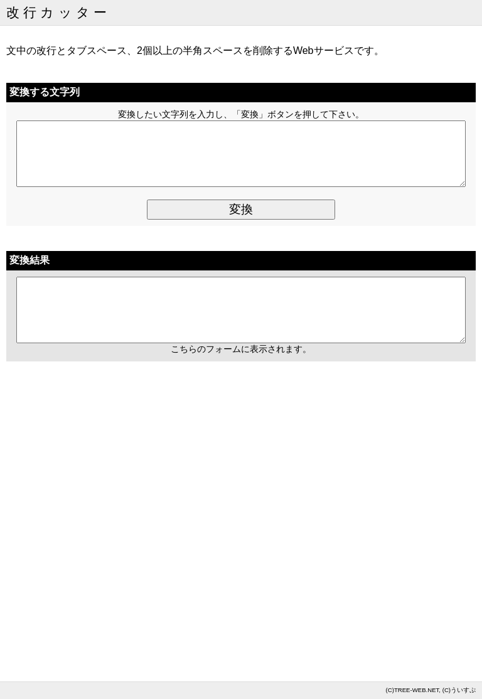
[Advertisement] (241, 552)
